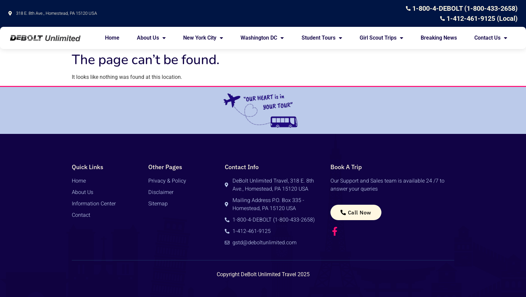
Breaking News (439, 38)
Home (112, 38)
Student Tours (322, 38)
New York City (203, 38)
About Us (151, 38)
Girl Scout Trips (381, 38)
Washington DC (262, 38)
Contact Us (490, 38)
